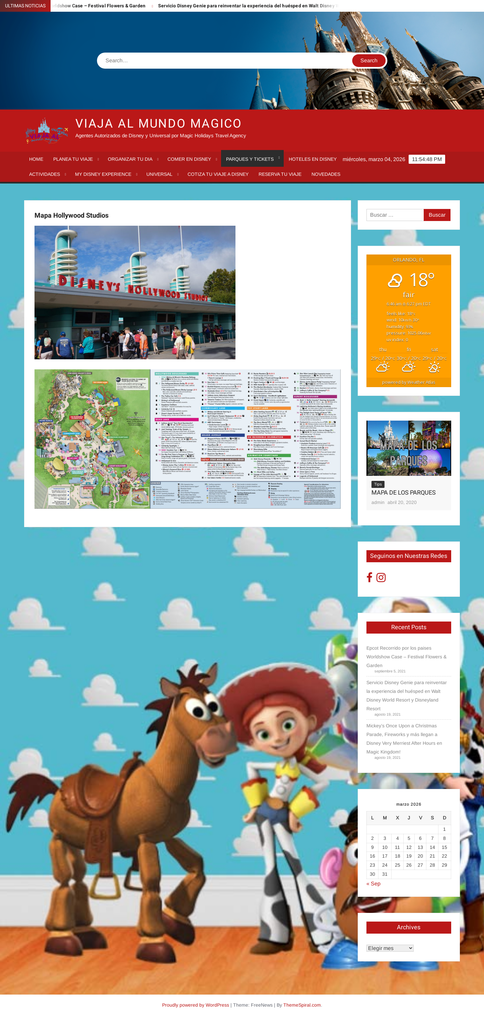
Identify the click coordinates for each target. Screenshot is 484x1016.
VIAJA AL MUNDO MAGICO (158, 124)
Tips (378, 484)
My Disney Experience (103, 174)
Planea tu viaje (73, 159)
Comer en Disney (189, 159)
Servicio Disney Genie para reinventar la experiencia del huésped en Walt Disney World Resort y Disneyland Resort (293, 5)
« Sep (373, 883)
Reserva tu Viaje (280, 174)
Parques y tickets (250, 159)
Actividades (44, 174)
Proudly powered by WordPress (195, 1005)
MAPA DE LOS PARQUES (403, 492)
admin (378, 502)
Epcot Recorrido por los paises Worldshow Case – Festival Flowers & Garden (406, 656)
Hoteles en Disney (313, 159)
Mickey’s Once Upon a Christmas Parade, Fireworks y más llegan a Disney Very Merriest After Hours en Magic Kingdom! (404, 738)
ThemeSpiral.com (302, 1005)
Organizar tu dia (130, 159)
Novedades (326, 174)
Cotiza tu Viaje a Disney (218, 174)
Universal (159, 174)
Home (36, 159)
